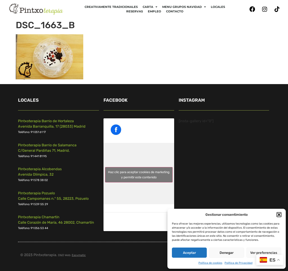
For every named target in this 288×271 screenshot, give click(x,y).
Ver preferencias (263, 253)
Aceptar (189, 253)
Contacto (174, 11)
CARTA (150, 7)
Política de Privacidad (238, 262)
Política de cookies (210, 262)
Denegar (227, 253)
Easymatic (79, 255)
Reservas (134, 11)
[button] (279, 214)
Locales (218, 7)
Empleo (154, 11)
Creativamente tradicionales (111, 7)
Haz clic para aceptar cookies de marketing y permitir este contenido (138, 174)
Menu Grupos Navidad (184, 7)
